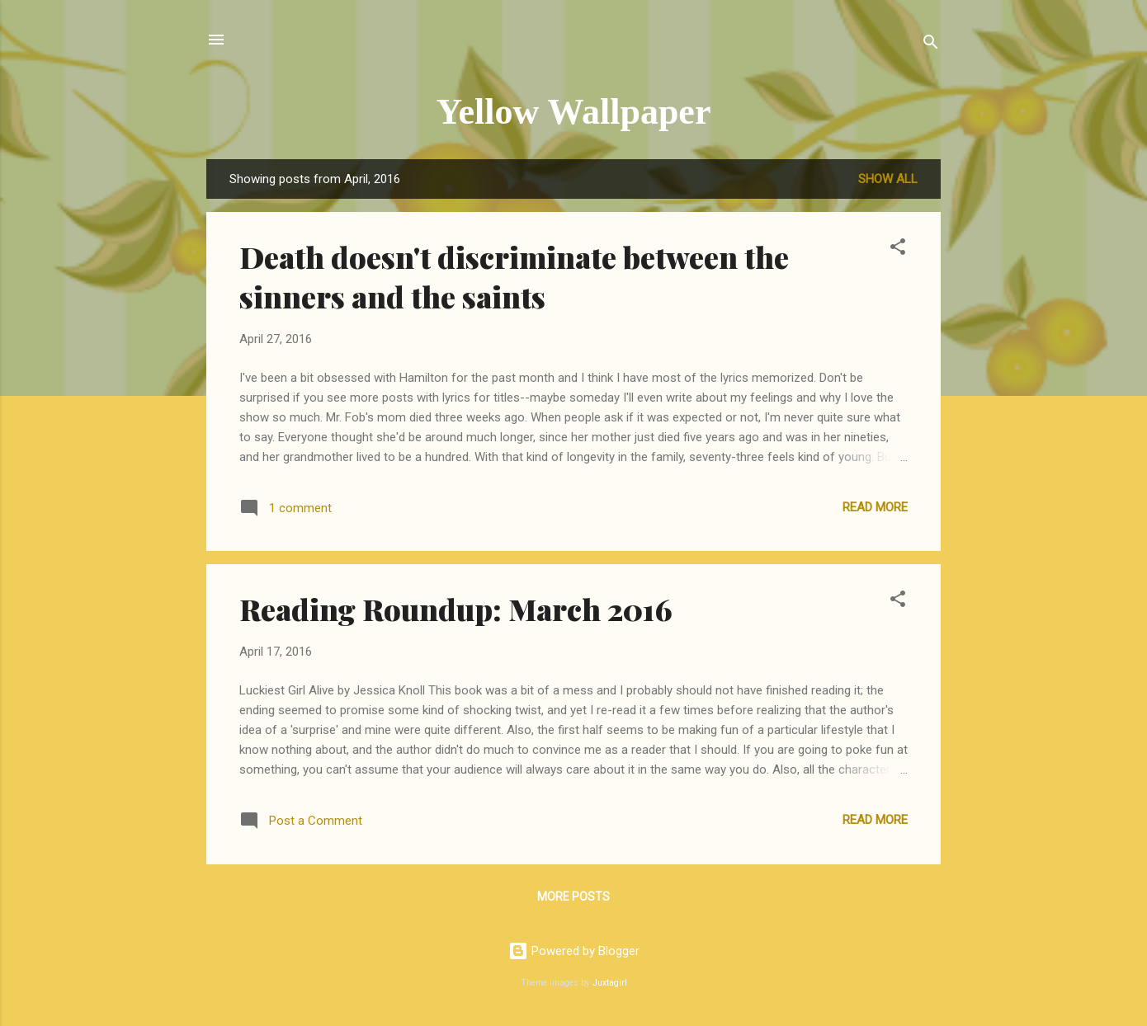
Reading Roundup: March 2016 (456, 608)
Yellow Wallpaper (574, 112)
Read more (875, 507)
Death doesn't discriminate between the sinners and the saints (514, 276)
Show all (888, 179)
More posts (573, 896)
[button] (898, 249)
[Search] (931, 45)
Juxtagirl (609, 982)
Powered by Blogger (574, 951)
